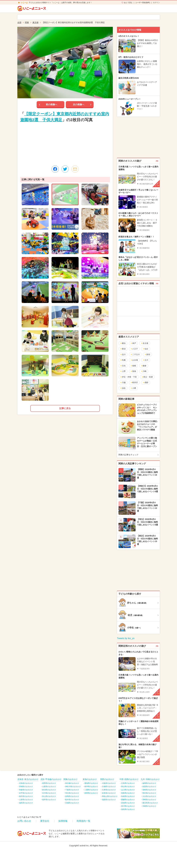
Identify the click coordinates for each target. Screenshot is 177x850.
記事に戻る (65, 408)
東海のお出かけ (90, 779)
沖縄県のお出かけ (149, 806)
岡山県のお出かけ (128, 787)
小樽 (133, 388)
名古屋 (144, 343)
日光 (123, 366)
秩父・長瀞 (147, 377)
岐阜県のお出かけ (91, 787)
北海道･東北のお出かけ (27, 779)
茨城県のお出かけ (72, 803)
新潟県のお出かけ (49, 790)
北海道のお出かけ (26, 783)
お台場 (134, 360)
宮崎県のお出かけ (149, 800)
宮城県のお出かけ (26, 787)
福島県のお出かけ (26, 803)
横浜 (123, 343)
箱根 (133, 366)
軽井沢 (134, 382)
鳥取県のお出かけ (128, 793)
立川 (145, 360)
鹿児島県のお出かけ (150, 803)
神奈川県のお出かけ (73, 787)
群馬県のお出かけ (72, 796)
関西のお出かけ (107, 779)
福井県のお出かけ (49, 800)
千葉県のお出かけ (72, 790)
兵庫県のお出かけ (109, 790)
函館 (145, 382)
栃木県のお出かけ (72, 800)
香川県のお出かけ (128, 806)
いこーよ (24, 3)
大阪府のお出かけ (109, 783)
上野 (123, 371)
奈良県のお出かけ (109, 793)
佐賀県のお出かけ (149, 787)
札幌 (123, 360)
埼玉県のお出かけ (72, 793)
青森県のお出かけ (26, 790)
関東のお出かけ (70, 779)
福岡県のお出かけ (149, 783)
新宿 (147, 354)
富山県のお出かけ (49, 796)
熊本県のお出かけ (149, 793)
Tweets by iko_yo (126, 638)
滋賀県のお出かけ (109, 800)
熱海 (133, 371)
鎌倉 (143, 366)
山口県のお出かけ (128, 790)
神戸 (133, 343)
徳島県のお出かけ (128, 809)
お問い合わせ (24, 821)
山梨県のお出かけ (49, 787)
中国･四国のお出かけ (128, 779)
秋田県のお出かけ (26, 796)
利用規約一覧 (83, 821)
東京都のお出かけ (72, 783)
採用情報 (62, 821)
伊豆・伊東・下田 (128, 377)
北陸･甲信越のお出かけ (50, 779)
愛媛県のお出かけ (128, 800)
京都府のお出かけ (109, 787)
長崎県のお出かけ (149, 790)
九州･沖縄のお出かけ (150, 779)
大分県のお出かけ (149, 796)
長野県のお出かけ (49, 783)
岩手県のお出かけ (26, 793)
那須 (123, 349)
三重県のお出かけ (91, 790)
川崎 (143, 371)
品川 (123, 354)
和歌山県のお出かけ (109, 796)
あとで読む (128, 3)
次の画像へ (78, 104)
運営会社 (44, 821)
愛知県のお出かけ (91, 783)
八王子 (134, 349)
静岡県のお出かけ (91, 793)
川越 (123, 382)
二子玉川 (135, 354)
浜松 (123, 388)
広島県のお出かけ (128, 783)
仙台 (145, 349)
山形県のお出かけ (26, 800)
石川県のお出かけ (49, 793)
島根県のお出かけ (128, 796)
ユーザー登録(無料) (142, 3)
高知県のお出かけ (128, 803)
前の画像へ (51, 104)
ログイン (156, 3)
